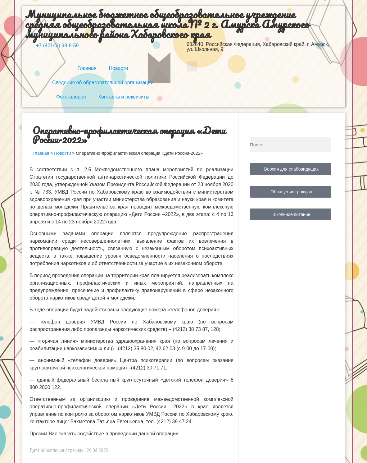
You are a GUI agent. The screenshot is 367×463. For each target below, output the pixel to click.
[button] (192, 66)
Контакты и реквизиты (123, 96)
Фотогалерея (71, 96)
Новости (118, 68)
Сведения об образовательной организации (102, 82)
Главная (87, 68)
